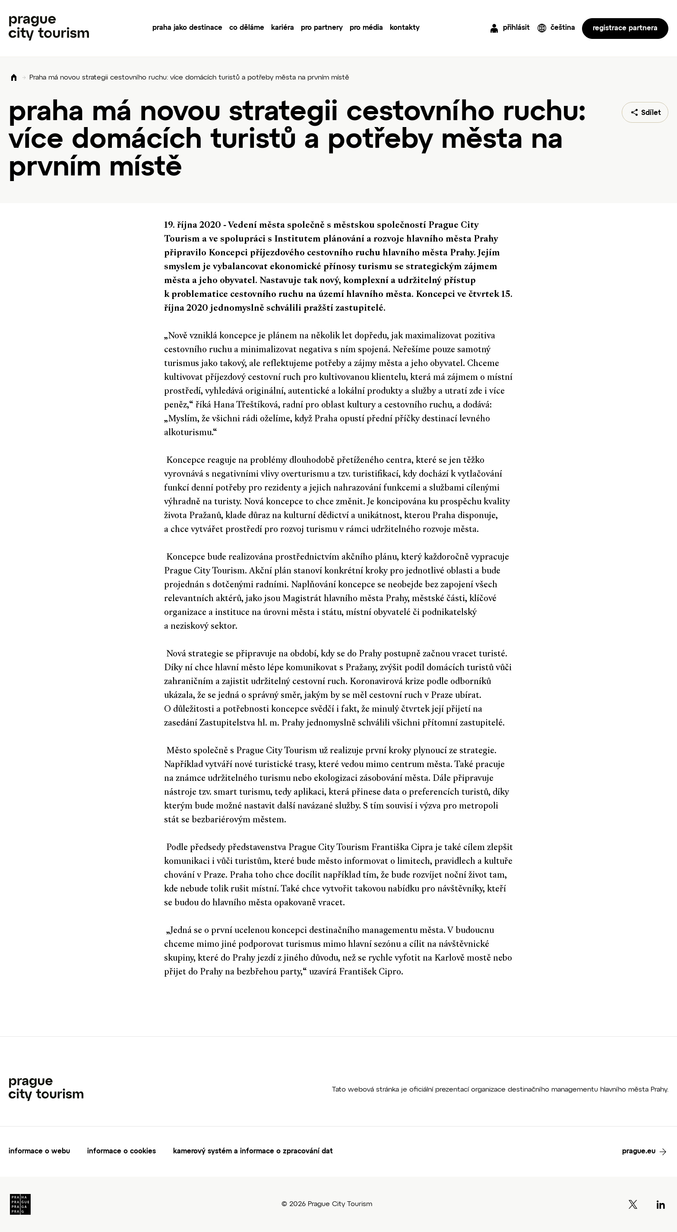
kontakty (405, 28)
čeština (562, 28)
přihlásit (516, 28)
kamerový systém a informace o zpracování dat (253, 1151)
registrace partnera (625, 28)
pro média (366, 28)
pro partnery (322, 28)
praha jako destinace (187, 28)
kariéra (282, 28)
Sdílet (651, 113)
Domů (14, 78)
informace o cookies (121, 1151)
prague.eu (638, 1151)
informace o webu (39, 1151)
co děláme (246, 28)
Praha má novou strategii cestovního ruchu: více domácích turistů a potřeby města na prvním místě (189, 77)
